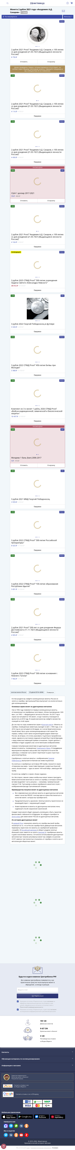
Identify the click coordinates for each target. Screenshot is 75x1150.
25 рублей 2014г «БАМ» (36, 692)
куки (28, 1148)
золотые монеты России (18, 692)
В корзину (51, 62)
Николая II (42, 832)
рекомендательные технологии (41, 1148)
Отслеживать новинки (63, 11)
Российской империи (29, 830)
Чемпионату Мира (44, 748)
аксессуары (16, 817)
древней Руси (18, 823)
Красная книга (47, 725)
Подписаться (37, 996)
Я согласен (55, 1147)
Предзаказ (37, 116)
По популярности (10, 17)
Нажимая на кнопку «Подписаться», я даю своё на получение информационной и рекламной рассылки (38, 1010)
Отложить (23, 62)
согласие (50, 1001)
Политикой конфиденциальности (31, 1007)
